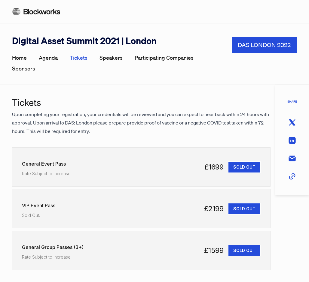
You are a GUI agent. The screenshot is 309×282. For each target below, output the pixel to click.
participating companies (164, 57)
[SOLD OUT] (244, 167)
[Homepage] (36, 11)
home (19, 57)
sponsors (23, 68)
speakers (111, 57)
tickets (78, 57)
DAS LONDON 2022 (264, 45)
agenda (48, 57)
